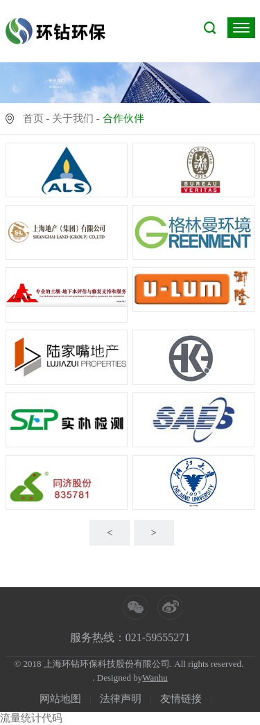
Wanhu (155, 677)
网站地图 (60, 698)
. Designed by (117, 677)
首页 (33, 118)
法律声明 (120, 698)
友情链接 (181, 698)
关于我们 (73, 118)
